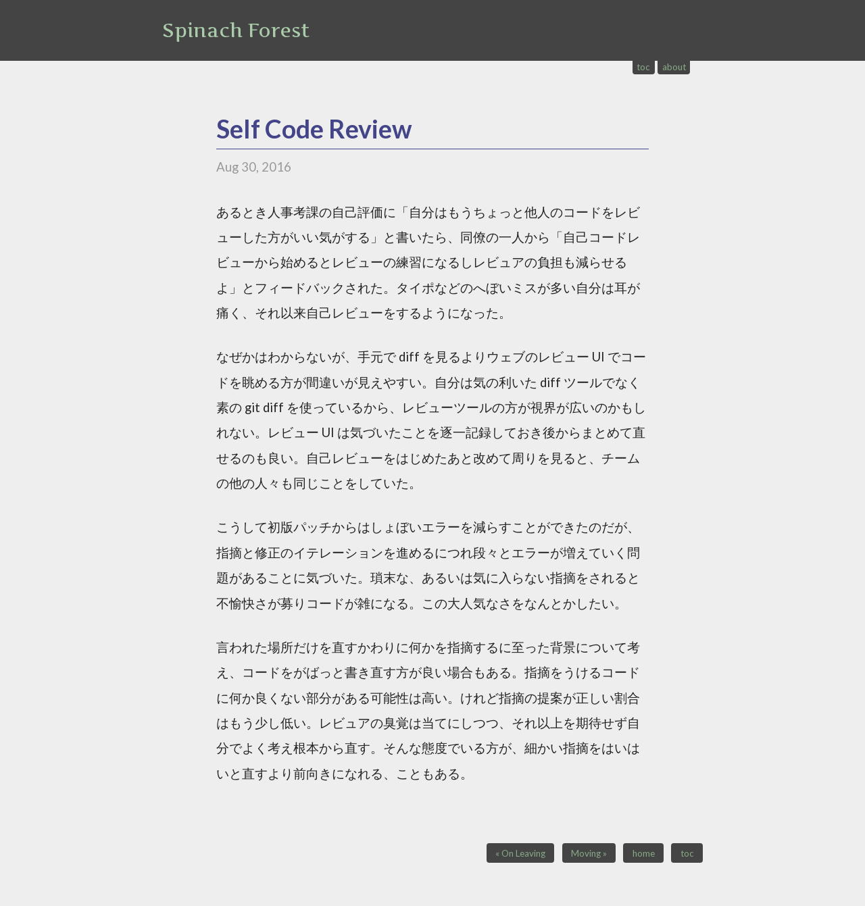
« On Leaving (520, 853)
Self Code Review (314, 129)
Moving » (589, 853)
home (644, 853)
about (674, 66)
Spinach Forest (236, 30)
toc (643, 66)
